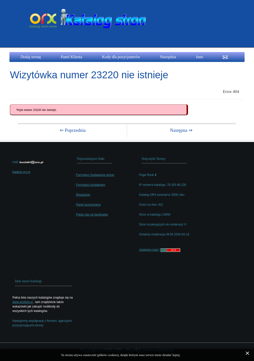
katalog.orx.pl (21, 172)
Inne (199, 57)
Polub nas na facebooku (92, 214)
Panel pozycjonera (88, 204)
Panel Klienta (71, 57)
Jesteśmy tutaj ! (149, 249)
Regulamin (83, 194)
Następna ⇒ (181, 130)
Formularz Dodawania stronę (95, 175)
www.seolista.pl (22, 302)
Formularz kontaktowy (90, 185)
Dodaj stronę (31, 57)
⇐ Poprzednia (73, 130)
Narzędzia (168, 57)
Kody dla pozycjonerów (121, 57)
